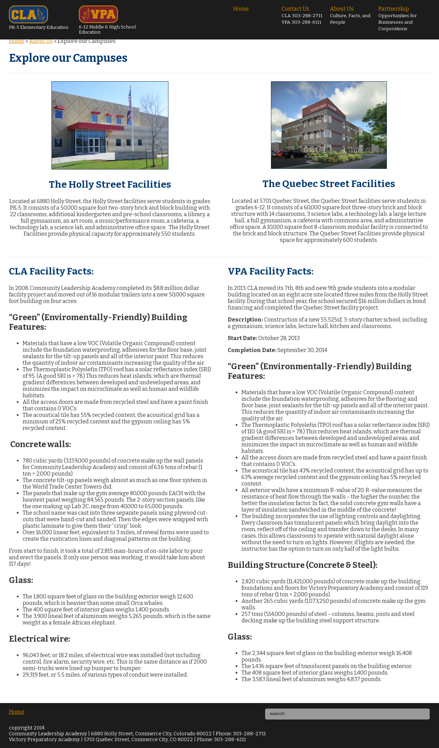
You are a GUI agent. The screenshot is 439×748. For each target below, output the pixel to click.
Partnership (397, 18)
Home (241, 8)
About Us (350, 15)
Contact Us (302, 15)
